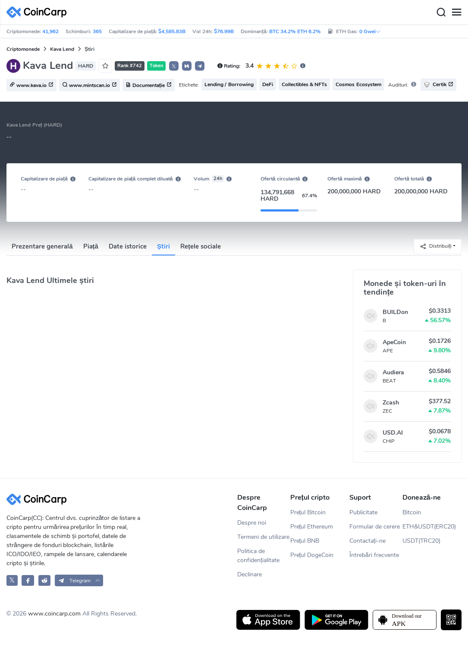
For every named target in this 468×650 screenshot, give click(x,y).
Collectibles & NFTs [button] (304, 84)
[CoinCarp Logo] (38, 12)
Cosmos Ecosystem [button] (358, 84)
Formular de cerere (374, 526)
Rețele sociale (200, 246)
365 (97, 31)
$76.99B (224, 31)
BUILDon (395, 312)
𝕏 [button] (174, 66)
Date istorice (128, 246)
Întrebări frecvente (374, 555)
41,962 (50, 31)
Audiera (393, 372)
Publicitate (363, 512)
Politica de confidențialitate (258, 555)
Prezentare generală (42, 246)
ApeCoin (394, 342)
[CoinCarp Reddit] (44, 580)
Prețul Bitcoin (308, 512)
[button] (187, 66)
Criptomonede (23, 49)
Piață (90, 246)
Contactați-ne (367, 541)
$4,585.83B (171, 31)
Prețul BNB (305, 541)
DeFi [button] (267, 84)
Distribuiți (436, 246)
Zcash (391, 402)
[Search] (441, 12)
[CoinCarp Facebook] (28, 580)
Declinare (249, 574)
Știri (163, 246)
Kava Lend (62, 49)
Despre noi (251, 523)
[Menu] (456, 12)
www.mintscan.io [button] (89, 85)
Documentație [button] (149, 85)
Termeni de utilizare (263, 537)
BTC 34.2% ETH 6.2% (294, 31)
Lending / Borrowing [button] (229, 84)
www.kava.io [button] (31, 85)
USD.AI (393, 433)
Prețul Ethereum (311, 526)
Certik (438, 85)
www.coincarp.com (54, 614)
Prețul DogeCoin (312, 555)
